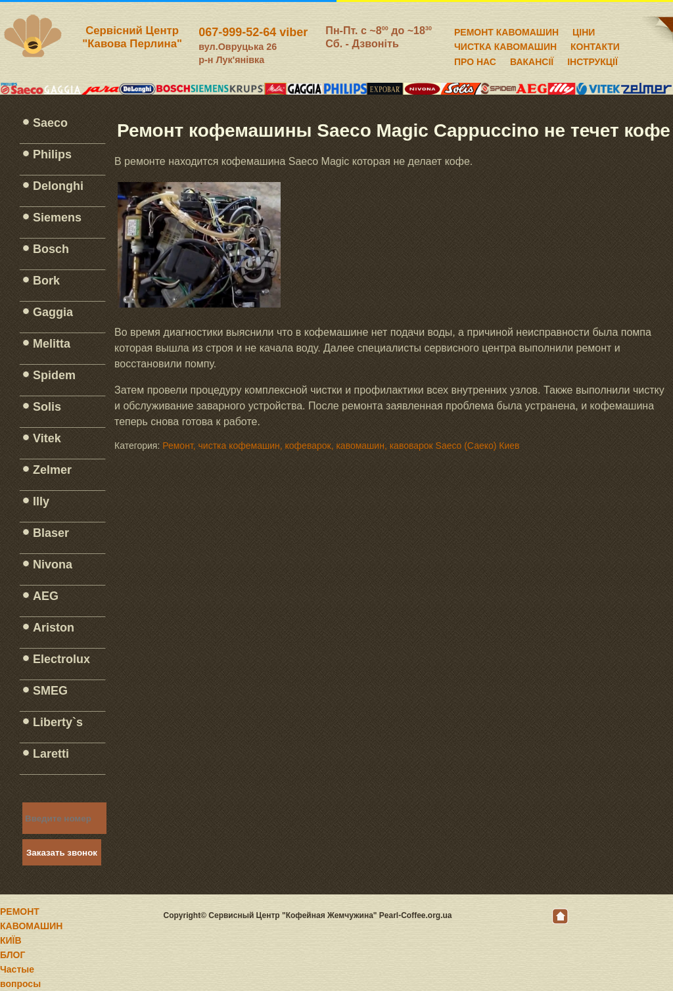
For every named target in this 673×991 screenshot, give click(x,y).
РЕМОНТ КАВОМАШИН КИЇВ (31, 926)
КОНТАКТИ (595, 44)
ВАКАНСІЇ (531, 60)
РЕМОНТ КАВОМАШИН (506, 30)
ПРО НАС (475, 60)
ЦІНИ (583, 30)
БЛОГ (12, 955)
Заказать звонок (61, 853)
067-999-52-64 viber (253, 32)
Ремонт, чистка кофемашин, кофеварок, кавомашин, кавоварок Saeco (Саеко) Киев (340, 445)
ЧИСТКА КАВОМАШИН (505, 44)
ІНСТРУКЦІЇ (592, 60)
